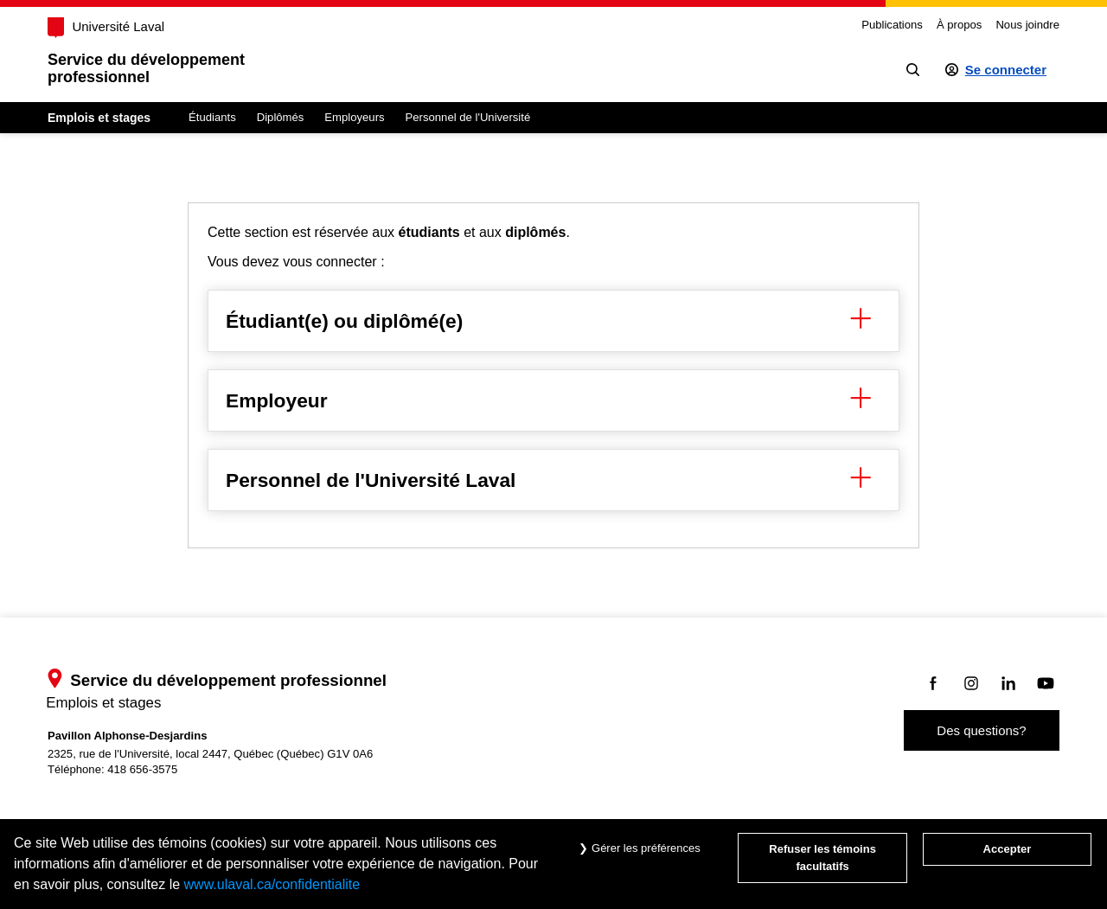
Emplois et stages (99, 118)
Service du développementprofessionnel (146, 68)
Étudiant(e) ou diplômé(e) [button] (553, 321)
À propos (959, 24)
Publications (892, 24)
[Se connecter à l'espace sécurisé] (995, 69)
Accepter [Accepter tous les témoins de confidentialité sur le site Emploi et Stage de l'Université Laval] (1007, 848)
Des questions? (981, 730)
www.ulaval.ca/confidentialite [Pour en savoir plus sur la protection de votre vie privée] (272, 884)
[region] (553, 375)
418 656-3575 (142, 769)
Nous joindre (1027, 24)
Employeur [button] (553, 400)
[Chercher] (912, 69)
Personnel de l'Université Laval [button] (553, 480)
